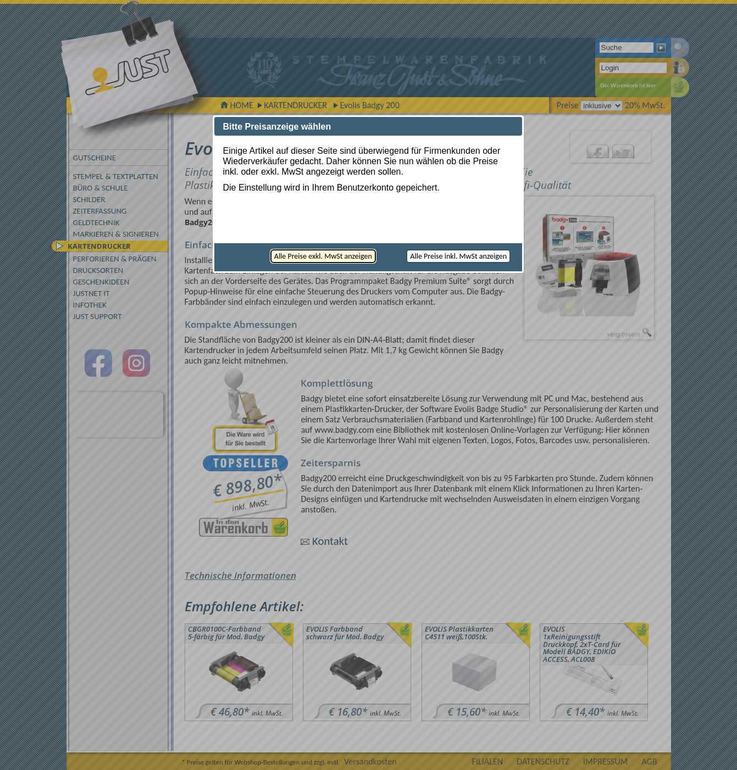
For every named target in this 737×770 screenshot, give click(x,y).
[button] (323, 256)
